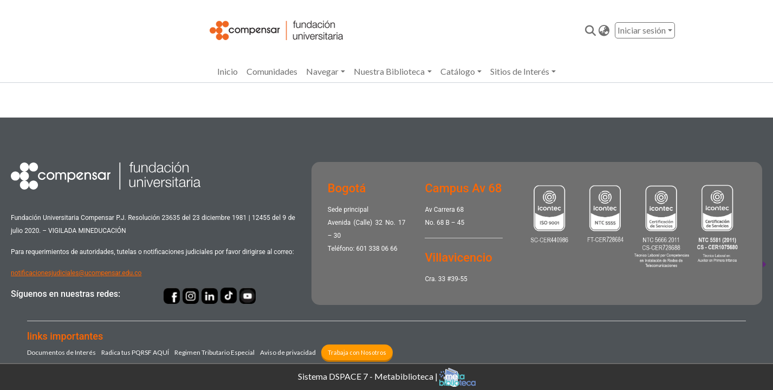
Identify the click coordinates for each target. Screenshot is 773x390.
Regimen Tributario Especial (214, 352)
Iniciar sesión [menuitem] (642, 30)
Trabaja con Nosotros (357, 352)
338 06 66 (383, 248)
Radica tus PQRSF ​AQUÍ (135, 352)
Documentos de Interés (61, 352)
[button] (603, 30)
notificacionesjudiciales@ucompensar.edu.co (76, 273)
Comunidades (271, 71)
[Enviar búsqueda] (590, 30)
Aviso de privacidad (288, 352)
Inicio (227, 71)
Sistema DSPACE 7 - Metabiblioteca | (387, 377)
